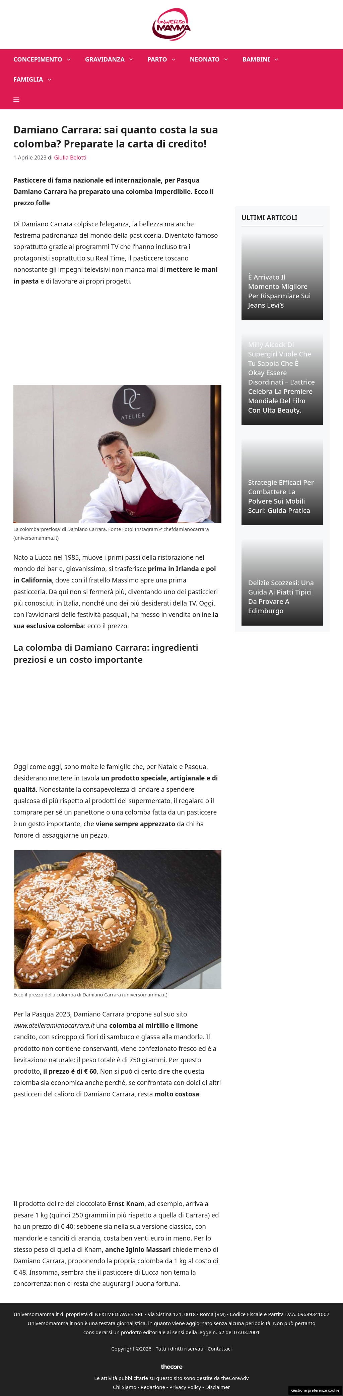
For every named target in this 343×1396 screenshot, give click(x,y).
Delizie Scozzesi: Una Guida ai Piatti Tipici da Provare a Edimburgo (281, 596)
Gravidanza (113, 59)
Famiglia (36, 79)
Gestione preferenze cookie (315, 1390)
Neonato (213, 59)
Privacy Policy (185, 1387)
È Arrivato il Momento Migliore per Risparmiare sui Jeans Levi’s (279, 291)
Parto (165, 59)
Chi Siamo (124, 1387)
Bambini (264, 59)
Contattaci (220, 1348)
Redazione (153, 1387)
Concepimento (45, 59)
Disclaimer (217, 1387)
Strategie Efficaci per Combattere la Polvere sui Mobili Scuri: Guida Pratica (281, 496)
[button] (16, 99)
